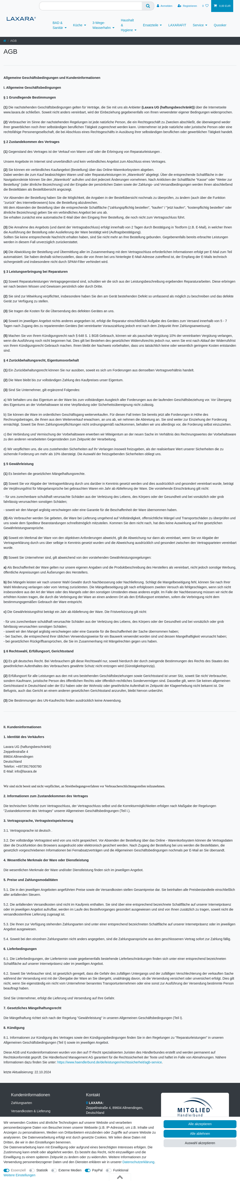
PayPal (97, 1170)
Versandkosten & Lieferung (30, 1111)
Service (198, 25)
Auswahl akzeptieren (200, 1143)
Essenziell (18, 1170)
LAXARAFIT (177, 25)
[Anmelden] (164, 6)
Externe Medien (70, 1170)
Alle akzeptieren (200, 1124)
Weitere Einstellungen (19, 1175)
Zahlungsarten (21, 1103)
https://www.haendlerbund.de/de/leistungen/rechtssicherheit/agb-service (109, 1062)
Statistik (42, 1170)
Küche (77, 25)
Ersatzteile (150, 25)
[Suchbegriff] (90, 6)
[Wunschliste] (205, 6)
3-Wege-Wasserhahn (102, 25)
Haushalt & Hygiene (127, 25)
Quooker (220, 25)
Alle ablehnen (200, 1133)
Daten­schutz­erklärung (138, 1162)
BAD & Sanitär (57, 25)
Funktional (120, 1170)
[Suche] (148, 6)
